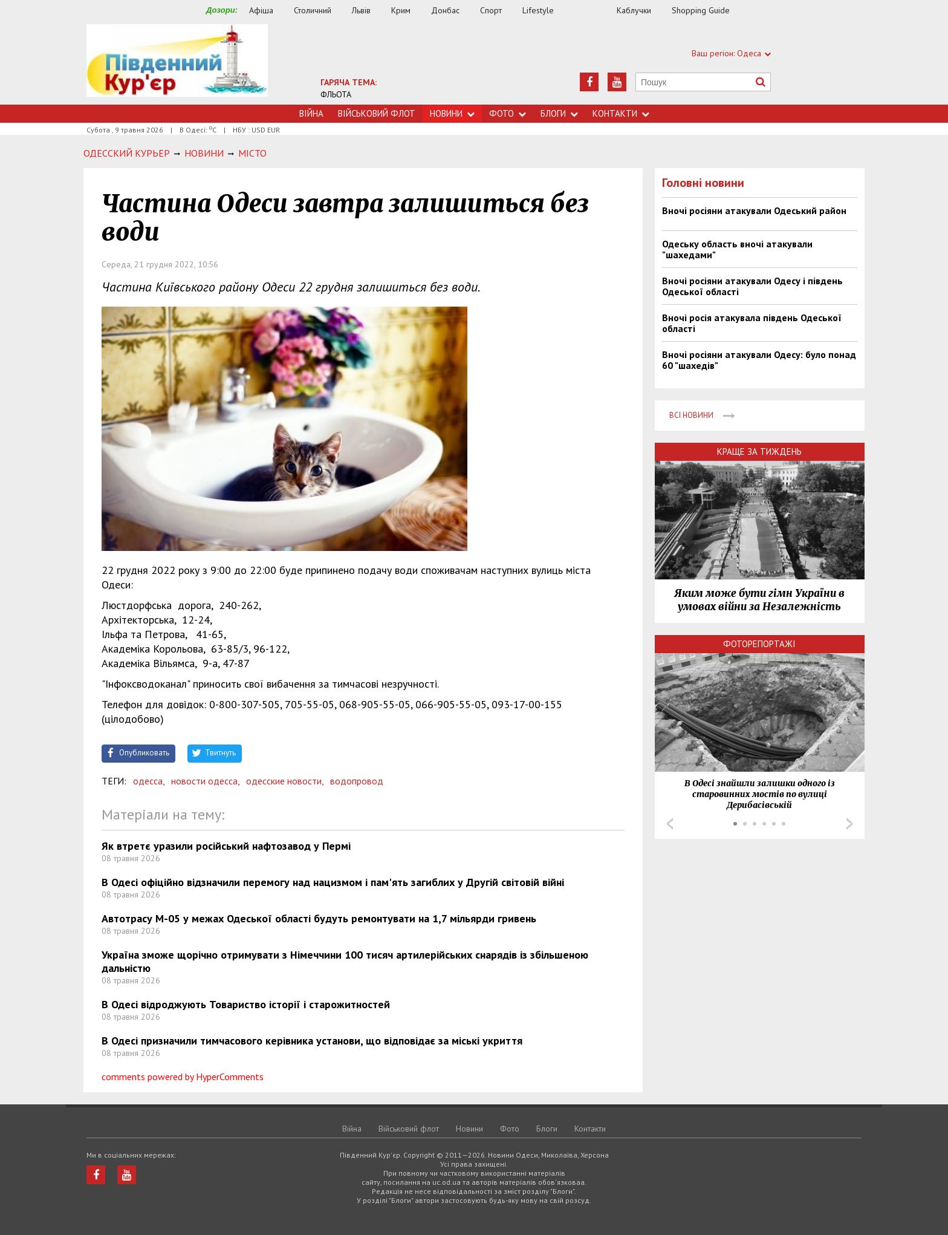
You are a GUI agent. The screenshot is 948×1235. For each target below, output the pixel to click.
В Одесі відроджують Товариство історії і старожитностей (246, 1004)
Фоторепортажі (759, 644)
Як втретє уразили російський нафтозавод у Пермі (226, 846)
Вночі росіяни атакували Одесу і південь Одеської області (752, 286)
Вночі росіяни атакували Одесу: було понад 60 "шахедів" (759, 359)
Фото (507, 113)
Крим (401, 10)
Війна (311, 113)
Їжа (591, 11)
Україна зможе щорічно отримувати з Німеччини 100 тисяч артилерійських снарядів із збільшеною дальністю (345, 961)
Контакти (620, 113)
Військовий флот (376, 113)
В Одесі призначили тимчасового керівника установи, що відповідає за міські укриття (312, 1041)
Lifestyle (538, 10)
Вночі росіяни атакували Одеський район (754, 210)
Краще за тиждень (759, 451)
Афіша (261, 10)
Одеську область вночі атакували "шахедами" (737, 249)
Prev (670, 824)
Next (849, 824)
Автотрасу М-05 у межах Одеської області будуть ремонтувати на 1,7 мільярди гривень (319, 918)
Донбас (445, 10)
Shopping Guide (701, 10)
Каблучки (634, 10)
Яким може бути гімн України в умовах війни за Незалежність (759, 600)
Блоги (559, 113)
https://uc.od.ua (177, 64)
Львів (361, 10)
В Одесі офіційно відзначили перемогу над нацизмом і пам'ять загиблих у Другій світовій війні (333, 882)
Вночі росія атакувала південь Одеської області (752, 322)
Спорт (491, 10)
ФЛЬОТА (335, 94)
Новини (452, 113)
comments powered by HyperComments (183, 1076)
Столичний (312, 10)
